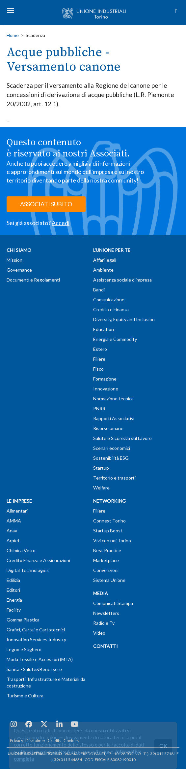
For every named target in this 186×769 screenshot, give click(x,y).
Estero (100, 349)
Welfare (101, 487)
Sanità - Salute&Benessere (34, 669)
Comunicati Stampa (113, 603)
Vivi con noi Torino (112, 540)
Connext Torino (109, 520)
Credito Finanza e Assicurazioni (38, 560)
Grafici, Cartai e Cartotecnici (36, 629)
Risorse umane (108, 428)
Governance (19, 270)
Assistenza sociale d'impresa (122, 280)
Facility (14, 610)
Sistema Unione (109, 580)
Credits (54, 740)
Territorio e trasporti (114, 478)
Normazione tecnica (113, 398)
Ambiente (103, 270)
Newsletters (106, 613)
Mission (14, 260)
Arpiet (13, 540)
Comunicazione (108, 299)
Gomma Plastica (23, 619)
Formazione (105, 379)
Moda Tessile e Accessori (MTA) (40, 659)
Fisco (98, 369)
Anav (12, 530)
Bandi (99, 289)
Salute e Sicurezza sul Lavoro (122, 438)
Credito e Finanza (111, 309)
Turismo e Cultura (25, 695)
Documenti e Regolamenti (33, 280)
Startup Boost (107, 530)
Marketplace (106, 560)
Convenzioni (106, 570)
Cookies (71, 740)
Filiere (99, 359)
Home (13, 35)
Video (99, 633)
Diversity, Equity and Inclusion (124, 319)
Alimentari (17, 511)
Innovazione (105, 388)
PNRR (99, 408)
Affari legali (104, 260)
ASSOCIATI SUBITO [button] (46, 204)
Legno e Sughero (24, 649)
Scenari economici (111, 448)
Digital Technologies (28, 570)
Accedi (60, 222)
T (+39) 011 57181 (160, 753)
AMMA (14, 520)
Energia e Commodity (115, 339)
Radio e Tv (104, 623)
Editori (13, 590)
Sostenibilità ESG (111, 458)
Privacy (16, 740)
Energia (14, 600)
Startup (101, 468)
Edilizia (13, 580)
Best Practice (107, 550)
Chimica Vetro (21, 550)
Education (103, 329)
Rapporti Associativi (113, 418)
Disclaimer (35, 740)
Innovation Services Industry (36, 639)
